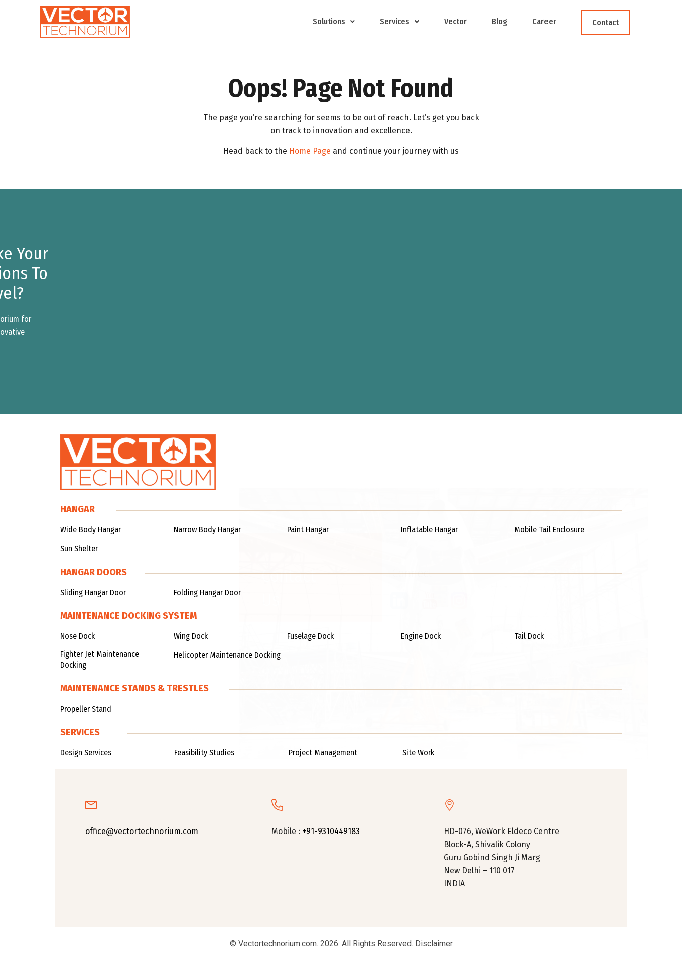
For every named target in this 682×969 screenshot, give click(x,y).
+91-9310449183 (331, 831)
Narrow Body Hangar (207, 529)
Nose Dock (77, 636)
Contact (605, 22)
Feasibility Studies (204, 752)
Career (544, 21)
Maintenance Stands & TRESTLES (134, 688)
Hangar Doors (93, 572)
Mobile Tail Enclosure (549, 529)
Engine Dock (421, 636)
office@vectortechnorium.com (141, 831)
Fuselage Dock (310, 636)
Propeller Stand (85, 709)
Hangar (77, 509)
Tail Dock (529, 636)
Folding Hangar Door (207, 592)
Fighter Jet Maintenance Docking (99, 659)
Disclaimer (434, 943)
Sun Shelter (79, 548)
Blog (499, 21)
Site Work (418, 752)
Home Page (310, 151)
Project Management (323, 752)
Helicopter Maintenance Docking (227, 655)
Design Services (85, 752)
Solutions (334, 21)
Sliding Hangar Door (93, 592)
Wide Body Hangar (90, 529)
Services (399, 21)
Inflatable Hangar (429, 529)
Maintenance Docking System (128, 615)
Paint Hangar (308, 529)
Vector (455, 21)
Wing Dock (191, 636)
